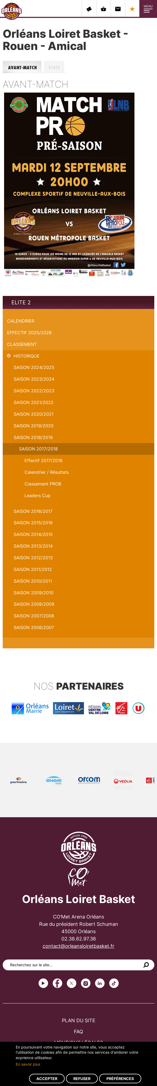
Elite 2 (21, 302)
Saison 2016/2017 (33, 511)
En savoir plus (28, 1064)
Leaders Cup (37, 495)
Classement (22, 344)
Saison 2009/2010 (34, 592)
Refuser (81, 1078)
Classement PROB (42, 484)
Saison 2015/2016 (33, 522)
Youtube (43, 983)
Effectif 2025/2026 (29, 332)
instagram (85, 983)
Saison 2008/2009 (34, 604)
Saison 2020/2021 (34, 414)
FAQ (78, 1031)
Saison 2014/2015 (33, 534)
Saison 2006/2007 (34, 627)
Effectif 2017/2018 (43, 460)
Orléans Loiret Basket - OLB (11, 11)
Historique (27, 356)
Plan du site (78, 1020)
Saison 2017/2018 (38, 449)
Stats (55, 67)
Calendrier (20, 321)
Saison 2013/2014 (33, 546)
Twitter (71, 983)
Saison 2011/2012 (33, 569)
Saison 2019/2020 (34, 425)
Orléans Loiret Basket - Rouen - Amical (43, 312)
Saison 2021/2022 (34, 402)
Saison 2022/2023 (34, 390)
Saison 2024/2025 (34, 367)
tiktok (114, 983)
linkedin (100, 983)
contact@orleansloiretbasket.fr (78, 946)
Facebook (57, 983)
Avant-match (23, 67)
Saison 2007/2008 (34, 615)
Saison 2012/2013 (33, 557)
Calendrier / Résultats (46, 472)
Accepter (46, 1078)
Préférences (120, 1078)
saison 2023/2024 (34, 379)
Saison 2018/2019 (33, 437)
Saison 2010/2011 (33, 581)
